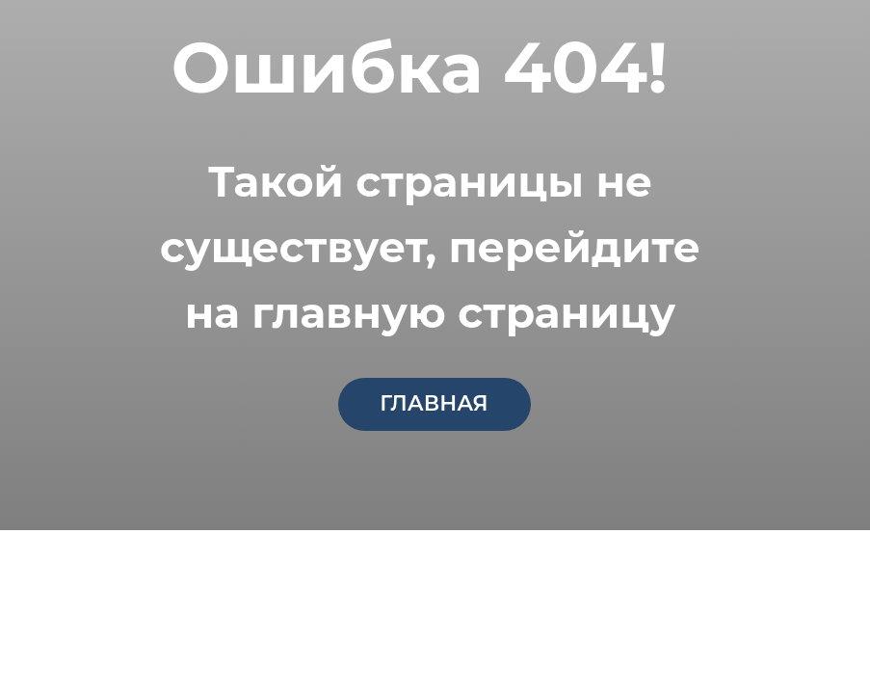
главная (434, 403)
